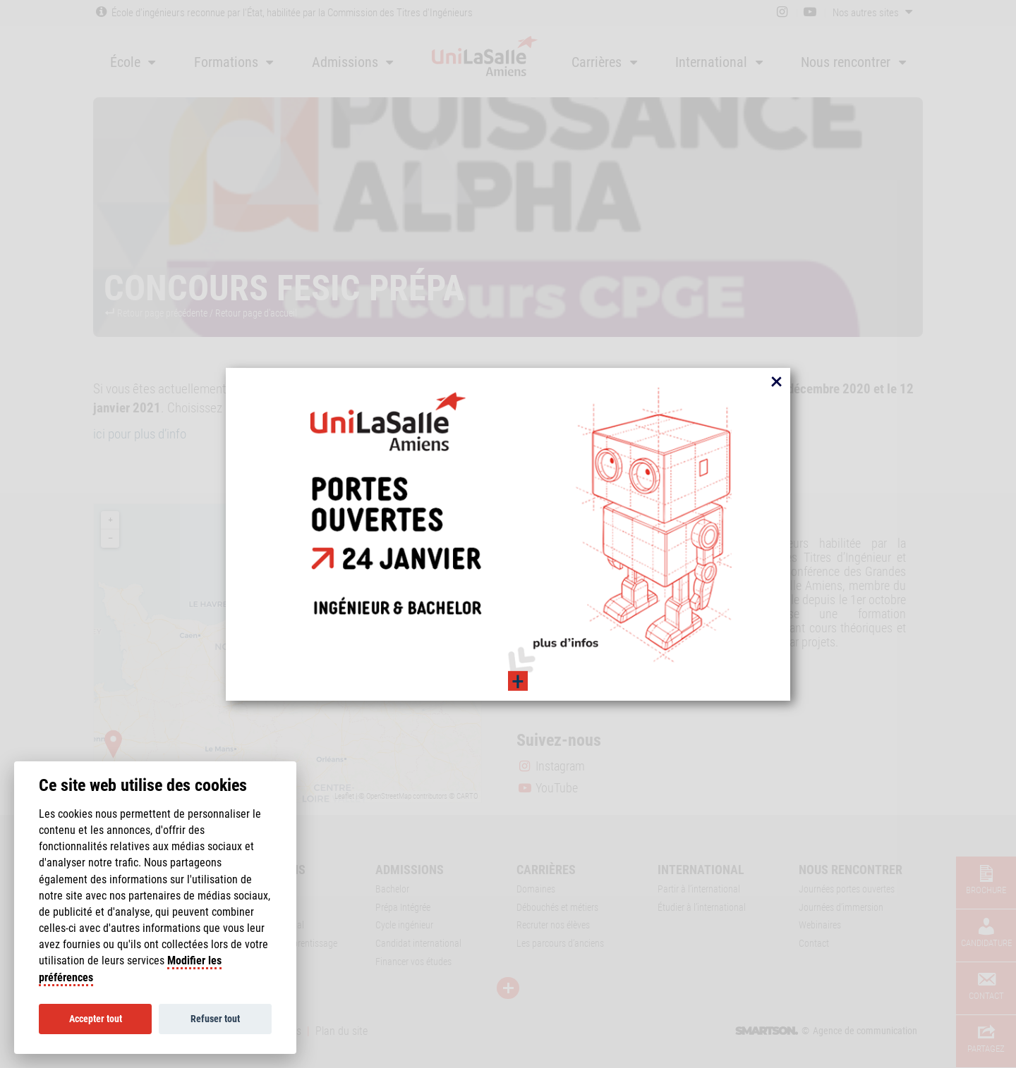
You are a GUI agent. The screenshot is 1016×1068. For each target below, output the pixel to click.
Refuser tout (215, 1018)
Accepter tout (95, 1018)
